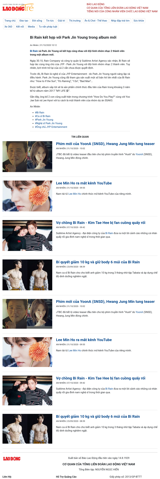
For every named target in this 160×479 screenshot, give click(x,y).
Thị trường (74, 20)
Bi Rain (34, 51)
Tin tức (50, 20)
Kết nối (20, 26)
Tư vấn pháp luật (48, 26)
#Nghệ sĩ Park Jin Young (48, 123)
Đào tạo (24, 20)
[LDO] (27, 157)
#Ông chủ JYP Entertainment (51, 126)
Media (31, 26)
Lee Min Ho (75, 193)
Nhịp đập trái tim (120, 20)
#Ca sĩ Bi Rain (42, 116)
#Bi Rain (39, 112)
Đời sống (37, 20)
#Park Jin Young (44, 119)
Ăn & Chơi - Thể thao (95, 20)
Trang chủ (10, 20)
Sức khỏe (139, 20)
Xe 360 (8, 26)
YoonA (139, 154)
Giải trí (61, 20)
